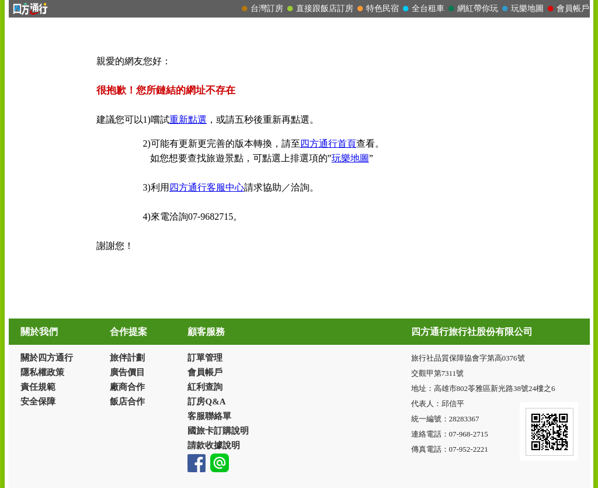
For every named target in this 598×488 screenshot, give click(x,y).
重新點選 (188, 119)
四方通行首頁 (328, 143)
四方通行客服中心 (206, 187)
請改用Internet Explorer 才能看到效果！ (299, 9)
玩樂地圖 (350, 158)
